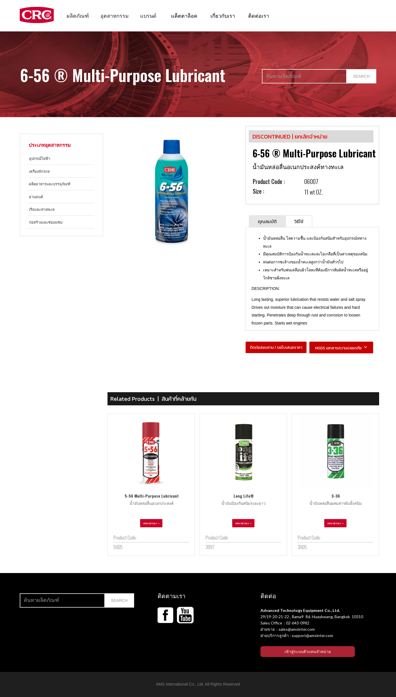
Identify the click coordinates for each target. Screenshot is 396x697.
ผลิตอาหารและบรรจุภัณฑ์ (49, 184)
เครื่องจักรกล (39, 171)
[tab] (267, 221)
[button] (78, 15)
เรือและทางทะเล (42, 209)
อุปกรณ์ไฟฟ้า (39, 158)
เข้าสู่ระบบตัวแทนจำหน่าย (307, 651)
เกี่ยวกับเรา (222, 15)
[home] (37, 15)
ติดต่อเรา (258, 15)
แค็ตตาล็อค (184, 15)
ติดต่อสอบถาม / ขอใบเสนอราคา (276, 347)
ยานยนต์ (36, 196)
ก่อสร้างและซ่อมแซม (45, 222)
